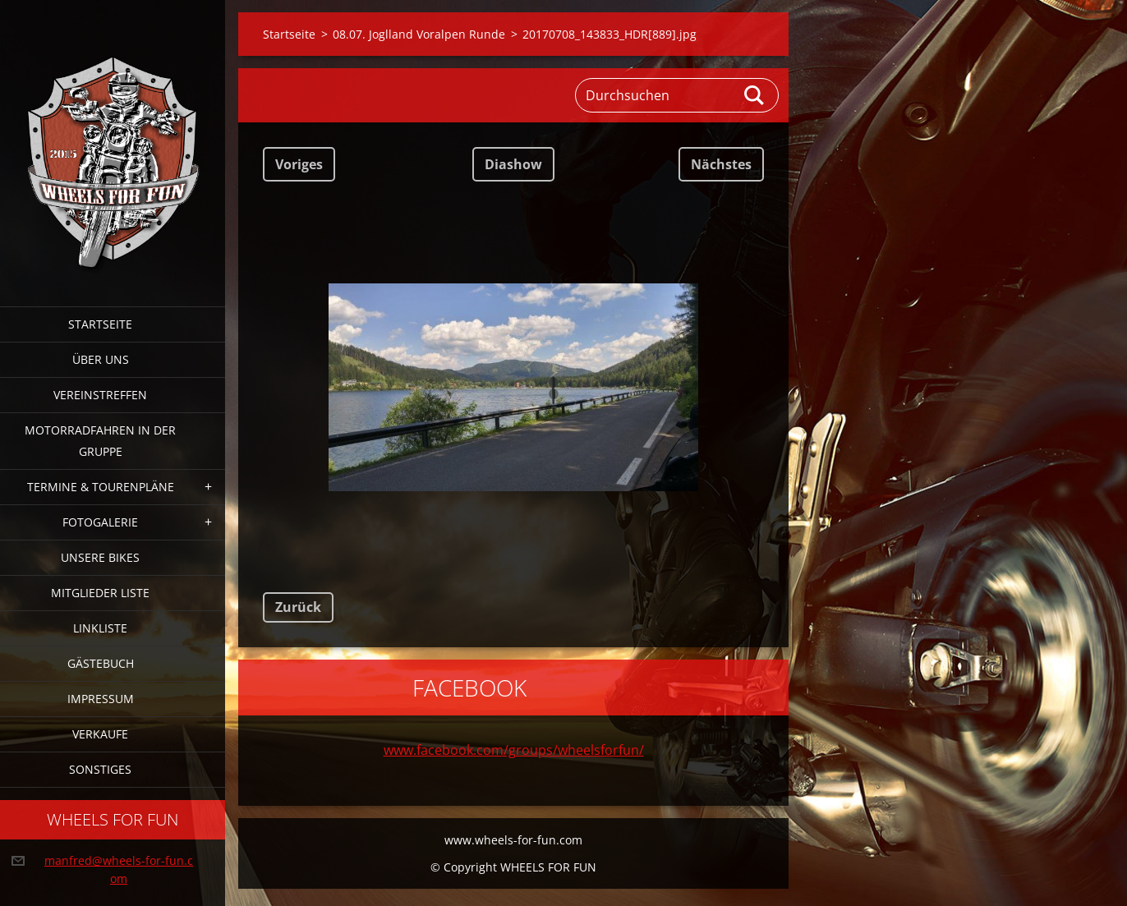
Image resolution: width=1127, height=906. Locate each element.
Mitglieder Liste (100, 592)
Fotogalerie (100, 522)
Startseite (100, 324)
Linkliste (100, 628)
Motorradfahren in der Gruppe (100, 440)
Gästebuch (100, 663)
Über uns (100, 359)
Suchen (755, 95)
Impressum (100, 698)
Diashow (513, 164)
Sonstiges (100, 769)
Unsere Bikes (100, 557)
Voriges (299, 164)
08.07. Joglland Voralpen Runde (419, 34)
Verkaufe (100, 734)
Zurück (298, 607)
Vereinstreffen (100, 394)
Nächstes (721, 164)
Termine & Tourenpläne (100, 486)
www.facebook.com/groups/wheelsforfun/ (514, 750)
